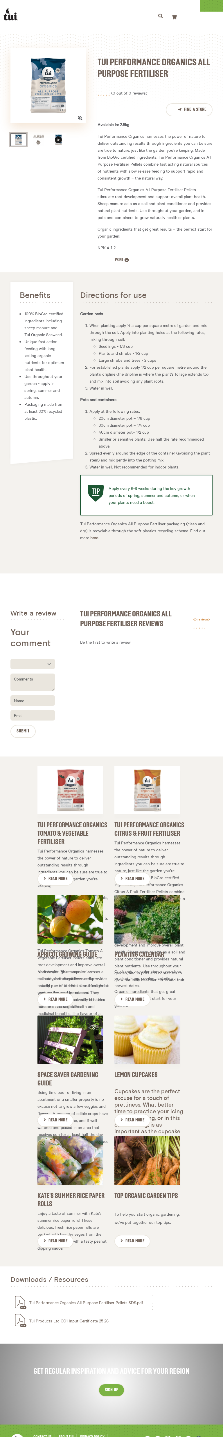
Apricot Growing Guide (67, 944)
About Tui (65, 1417)
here (94, 537)
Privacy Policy (92, 1417)
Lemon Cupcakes (136, 1059)
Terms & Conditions (49, 1424)
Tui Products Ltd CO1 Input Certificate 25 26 (69, 1301)
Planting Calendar (139, 944)
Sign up (111, 1370)
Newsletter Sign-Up (88, 1424)
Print (119, 260)
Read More (58, 874)
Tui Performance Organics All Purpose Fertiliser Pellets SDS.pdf (86, 1282)
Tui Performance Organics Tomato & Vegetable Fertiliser (72, 829)
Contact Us (42, 1417)
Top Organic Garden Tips (146, 1175)
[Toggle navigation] (176, 17)
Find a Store (195, 109)
